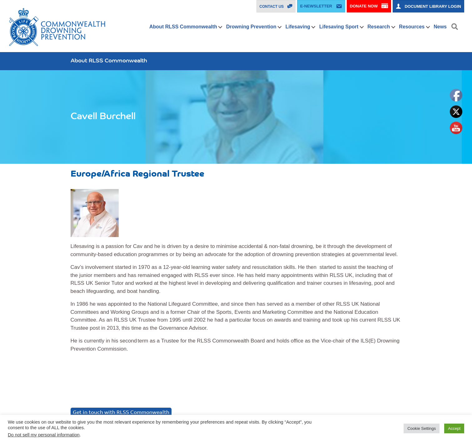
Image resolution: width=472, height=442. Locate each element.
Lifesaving (298, 26)
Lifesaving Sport (338, 26)
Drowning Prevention (251, 26)
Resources (412, 26)
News (440, 26)
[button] (220, 27)
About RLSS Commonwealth (183, 26)
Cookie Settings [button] (421, 428)
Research (378, 26)
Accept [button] (454, 428)
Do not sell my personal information (44, 434)
